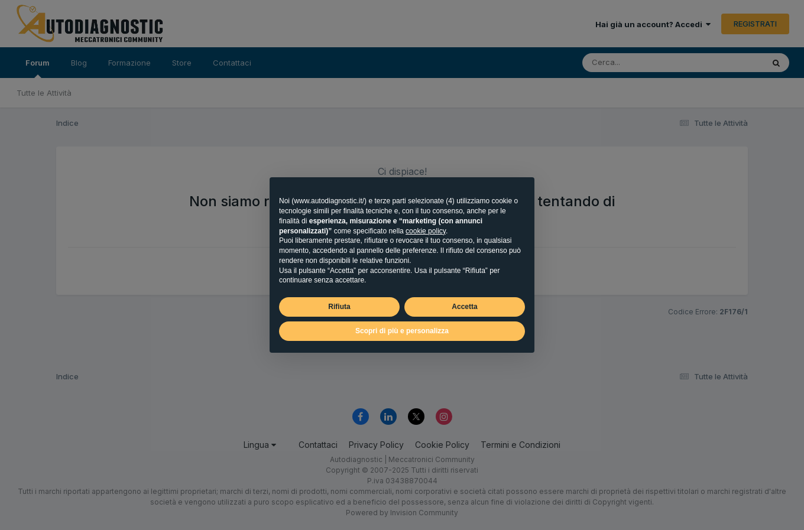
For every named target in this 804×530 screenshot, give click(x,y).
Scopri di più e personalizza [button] (402, 331)
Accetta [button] (464, 307)
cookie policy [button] (426, 231)
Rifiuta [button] (339, 307)
